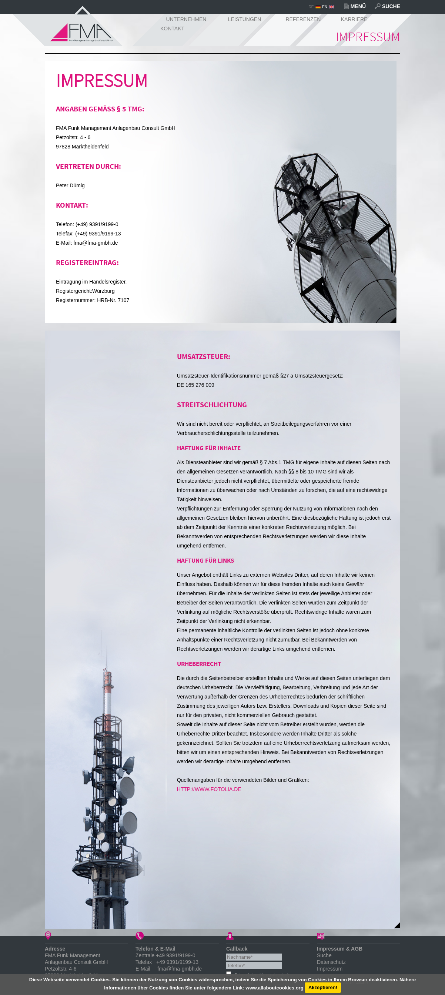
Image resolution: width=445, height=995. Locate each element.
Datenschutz (331, 962)
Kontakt (172, 28)
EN (324, 7)
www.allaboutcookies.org (274, 987)
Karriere (354, 19)
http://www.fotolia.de (209, 789)
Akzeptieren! (322, 987)
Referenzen (303, 19)
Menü (358, 6)
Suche (391, 6)
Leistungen (244, 19)
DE (311, 7)
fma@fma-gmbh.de (179, 969)
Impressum (329, 969)
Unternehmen (186, 19)
